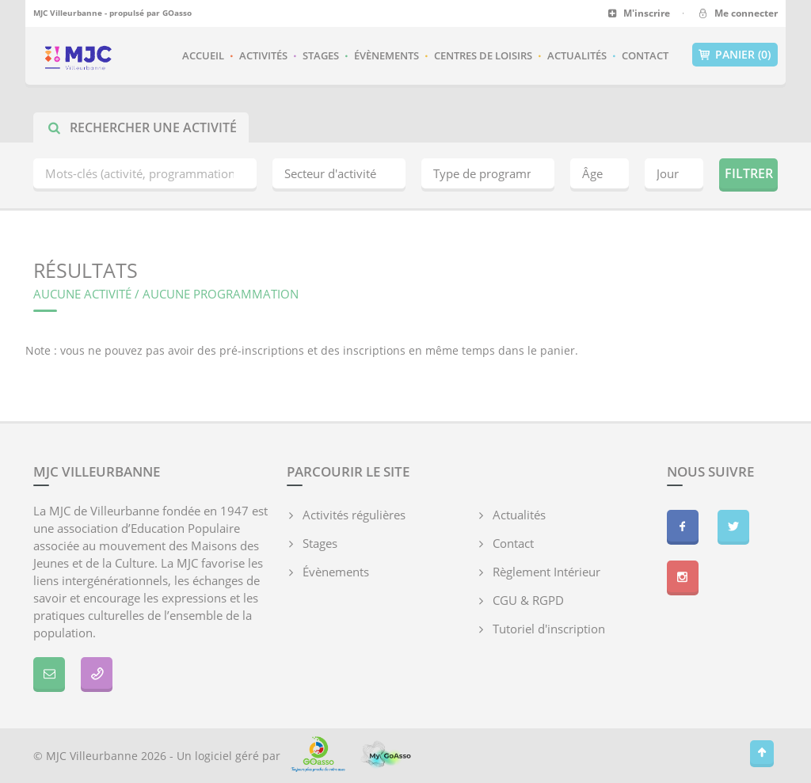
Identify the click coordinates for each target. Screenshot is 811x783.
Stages (321, 55)
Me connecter (737, 13)
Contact (645, 55)
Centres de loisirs (483, 55)
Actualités (577, 55)
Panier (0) (735, 55)
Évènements (386, 55)
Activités (263, 55)
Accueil (203, 55)
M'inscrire (638, 13)
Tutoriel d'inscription (549, 629)
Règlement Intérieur (546, 572)
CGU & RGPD (528, 600)
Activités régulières (354, 515)
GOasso (177, 12)
